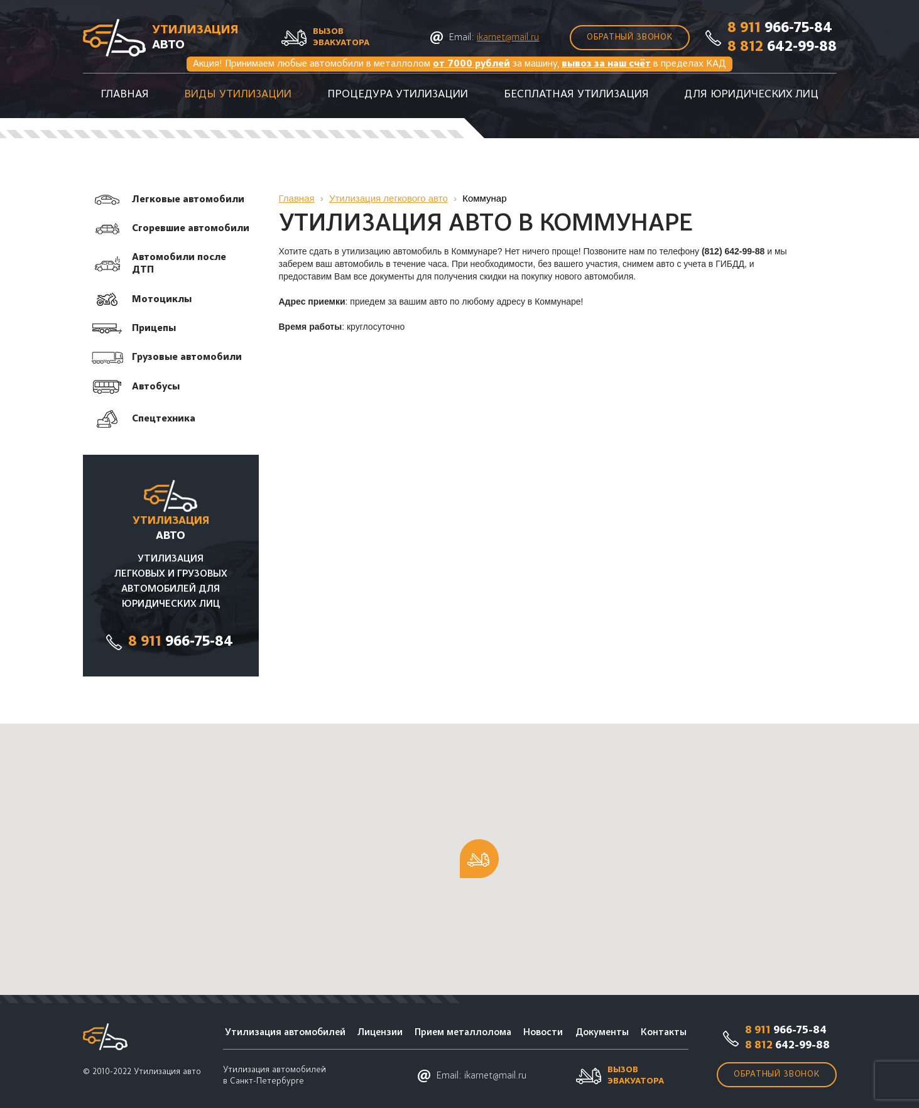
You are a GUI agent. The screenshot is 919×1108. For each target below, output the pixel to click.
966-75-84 (779, 28)
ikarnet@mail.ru (508, 38)
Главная (125, 94)
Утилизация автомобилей (285, 1033)
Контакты (664, 1033)
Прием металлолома (463, 1033)
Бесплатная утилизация (576, 94)
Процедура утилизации (397, 94)
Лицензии (380, 1033)
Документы (602, 1033)
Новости (543, 1033)
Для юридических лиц (751, 94)
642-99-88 (782, 47)
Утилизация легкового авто (388, 198)
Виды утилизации (237, 94)
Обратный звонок (630, 37)
